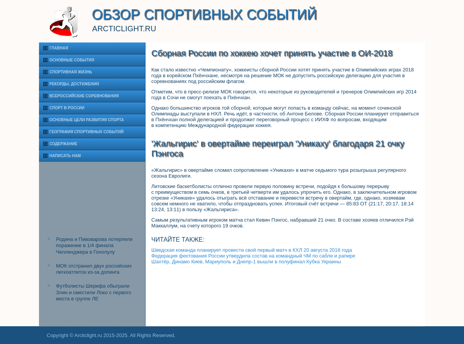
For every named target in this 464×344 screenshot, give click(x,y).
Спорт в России (67, 108)
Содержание (63, 144)
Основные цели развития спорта (86, 120)
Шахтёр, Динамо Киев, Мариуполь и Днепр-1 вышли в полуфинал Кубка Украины (246, 261)
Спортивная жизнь (70, 72)
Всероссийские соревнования (84, 96)
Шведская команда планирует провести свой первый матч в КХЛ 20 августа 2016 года (251, 250)
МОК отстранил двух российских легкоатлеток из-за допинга (94, 269)
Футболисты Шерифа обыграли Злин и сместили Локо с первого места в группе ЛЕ (93, 292)
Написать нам (65, 156)
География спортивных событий (86, 132)
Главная (58, 48)
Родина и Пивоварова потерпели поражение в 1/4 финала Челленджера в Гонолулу (94, 245)
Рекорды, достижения (74, 84)
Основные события (71, 60)
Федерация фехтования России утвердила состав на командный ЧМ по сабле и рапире (253, 256)
